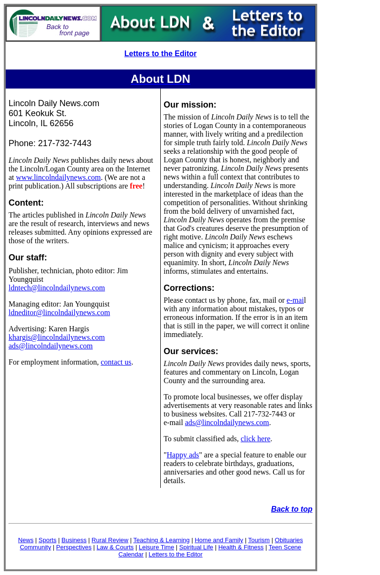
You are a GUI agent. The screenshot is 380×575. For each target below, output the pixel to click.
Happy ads (183, 455)
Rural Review (110, 540)
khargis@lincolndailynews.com (57, 337)
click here (256, 439)
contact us (116, 362)
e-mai (295, 300)
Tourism (259, 540)
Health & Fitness (240, 547)
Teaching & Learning (161, 540)
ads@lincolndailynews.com (51, 346)
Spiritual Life (196, 547)
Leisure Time (156, 547)
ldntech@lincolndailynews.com (57, 288)
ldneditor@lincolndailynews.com (59, 312)
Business (74, 540)
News (26, 540)
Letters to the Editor (160, 54)
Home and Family (219, 540)
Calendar (131, 554)
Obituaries (289, 540)
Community (35, 547)
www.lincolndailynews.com (58, 177)
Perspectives (73, 547)
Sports (48, 540)
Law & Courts (115, 547)
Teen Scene (285, 547)
